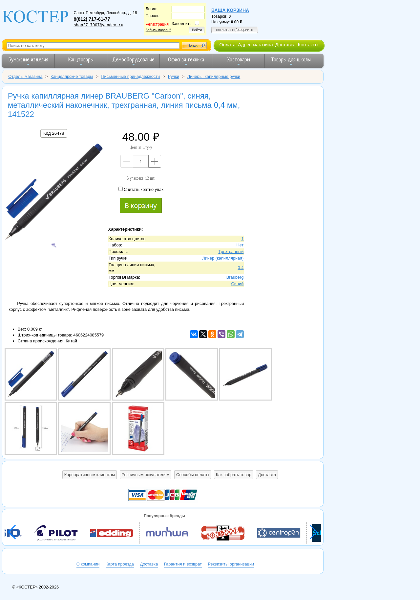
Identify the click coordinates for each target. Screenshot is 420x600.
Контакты (308, 44)
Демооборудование (133, 61)
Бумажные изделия (28, 61)
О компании (88, 564)
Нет (240, 244)
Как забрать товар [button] (233, 474)
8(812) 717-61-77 (92, 19)
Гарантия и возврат (183, 564)
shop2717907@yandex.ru (98, 25)
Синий (237, 283)
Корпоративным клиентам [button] (89, 474)
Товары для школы (291, 61)
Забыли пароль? (158, 30)
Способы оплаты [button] (192, 474)
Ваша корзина (230, 10)
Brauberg (235, 277)
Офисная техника (186, 61)
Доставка (285, 44)
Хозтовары (238, 61)
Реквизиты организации (231, 564)
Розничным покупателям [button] (146, 474)
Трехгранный (231, 251)
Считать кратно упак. (141, 189)
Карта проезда (120, 564)
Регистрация (157, 24)
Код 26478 (53, 133)
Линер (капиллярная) (222, 258)
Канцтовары (81, 61)
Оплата (227, 44)
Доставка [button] (267, 474)
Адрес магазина (255, 44)
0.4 (241, 267)
